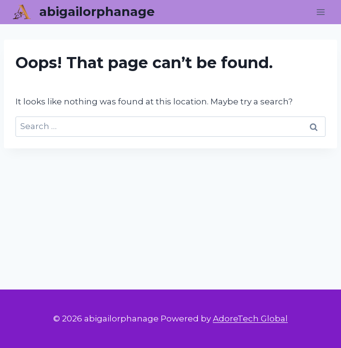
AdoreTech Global (250, 318)
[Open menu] (320, 11)
